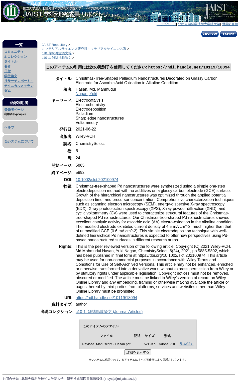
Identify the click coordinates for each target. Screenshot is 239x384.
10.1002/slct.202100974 (97, 180)
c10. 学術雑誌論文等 (57, 53)
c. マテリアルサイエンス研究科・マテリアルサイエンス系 (84, 49)
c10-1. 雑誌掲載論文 (56, 58)
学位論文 (10, 76)
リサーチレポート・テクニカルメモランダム (18, 85)
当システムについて (19, 141)
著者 (7, 66)
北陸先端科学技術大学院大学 (199, 24)
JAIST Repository (54, 45)
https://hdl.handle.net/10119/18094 (106, 298)
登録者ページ (14, 110)
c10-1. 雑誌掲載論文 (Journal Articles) (109, 312)
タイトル (10, 61)
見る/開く (187, 344)
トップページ (166, 24)
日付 (7, 71)
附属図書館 (230, 24)
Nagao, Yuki (86, 94)
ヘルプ (9, 127)
